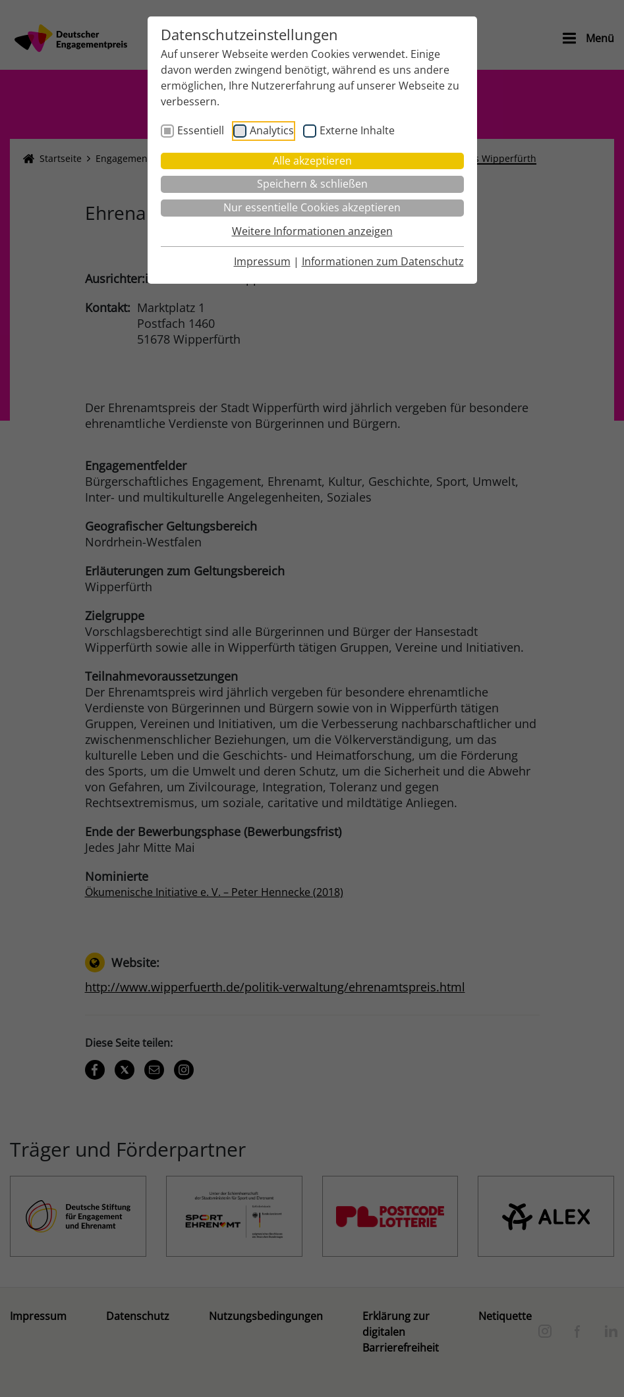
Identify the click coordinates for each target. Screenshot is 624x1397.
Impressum (262, 261)
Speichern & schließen (312, 183)
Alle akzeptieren (312, 160)
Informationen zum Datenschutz (383, 261)
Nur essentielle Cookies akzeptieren (312, 207)
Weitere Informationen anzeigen (312, 231)
